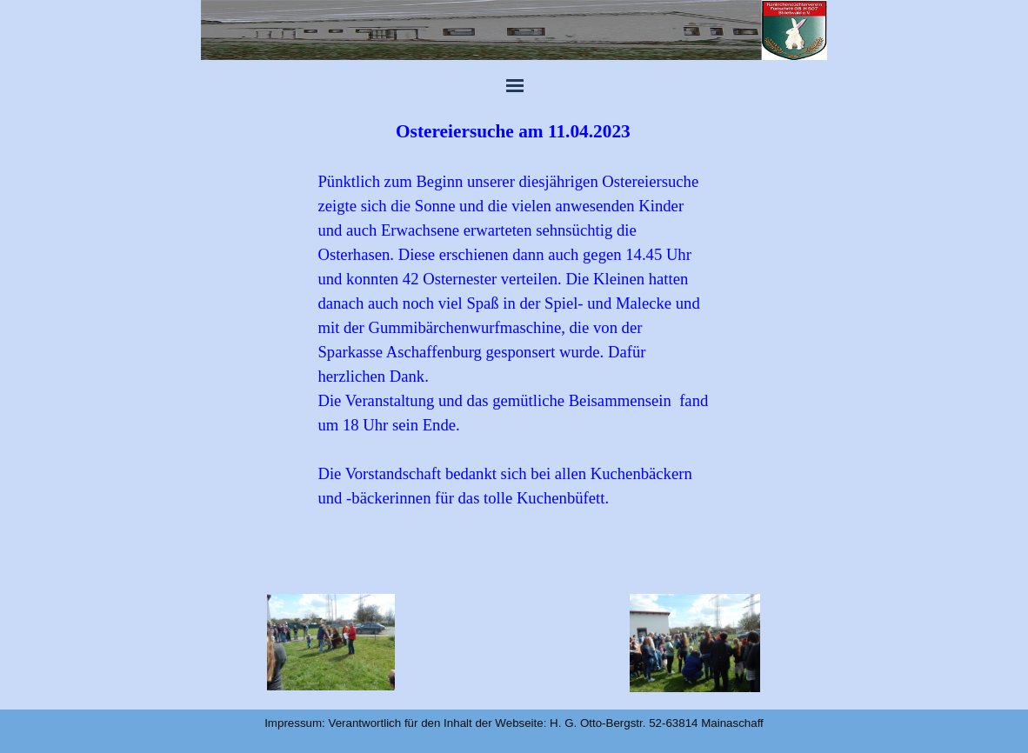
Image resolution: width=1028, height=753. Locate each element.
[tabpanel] (512, 338)
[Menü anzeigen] (515, 85)
